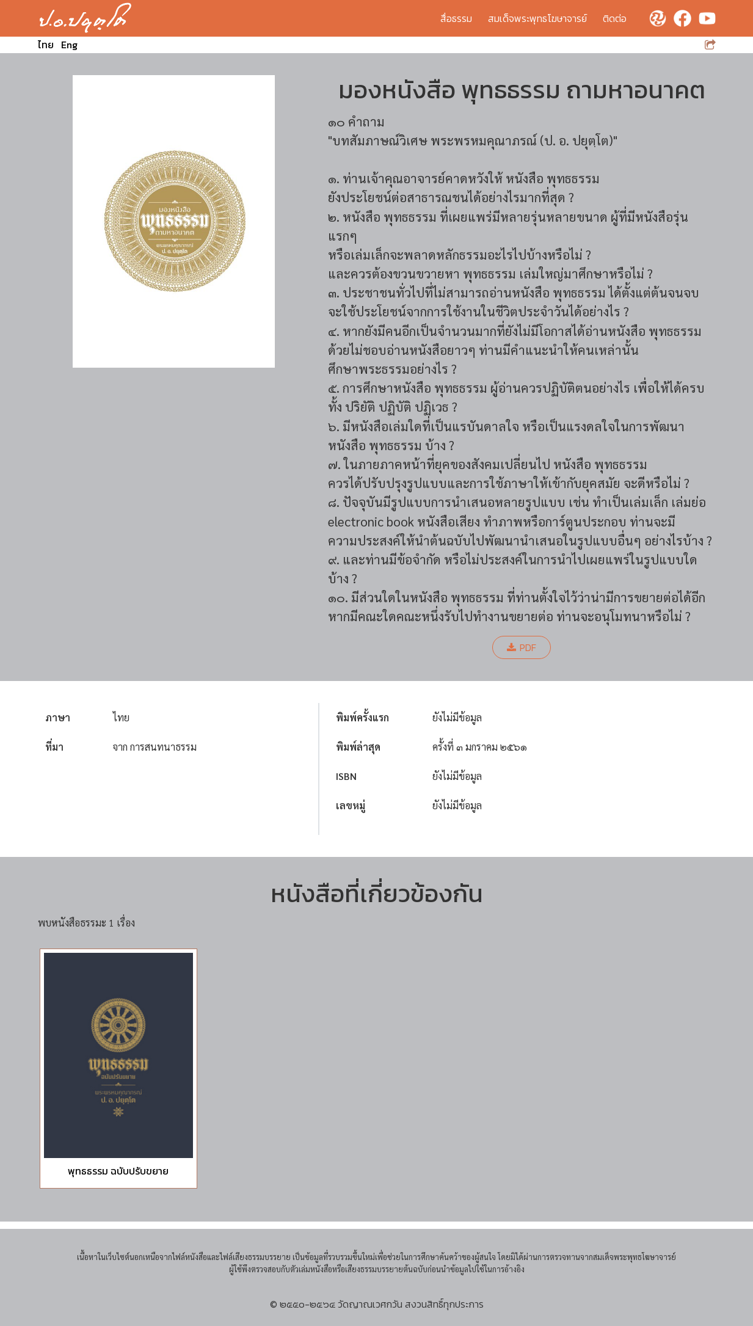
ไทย (46, 44)
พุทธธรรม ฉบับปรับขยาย (118, 1171)
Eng (69, 44)
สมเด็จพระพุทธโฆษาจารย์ (537, 18)
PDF (521, 647)
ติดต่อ (615, 18)
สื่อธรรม (456, 18)
